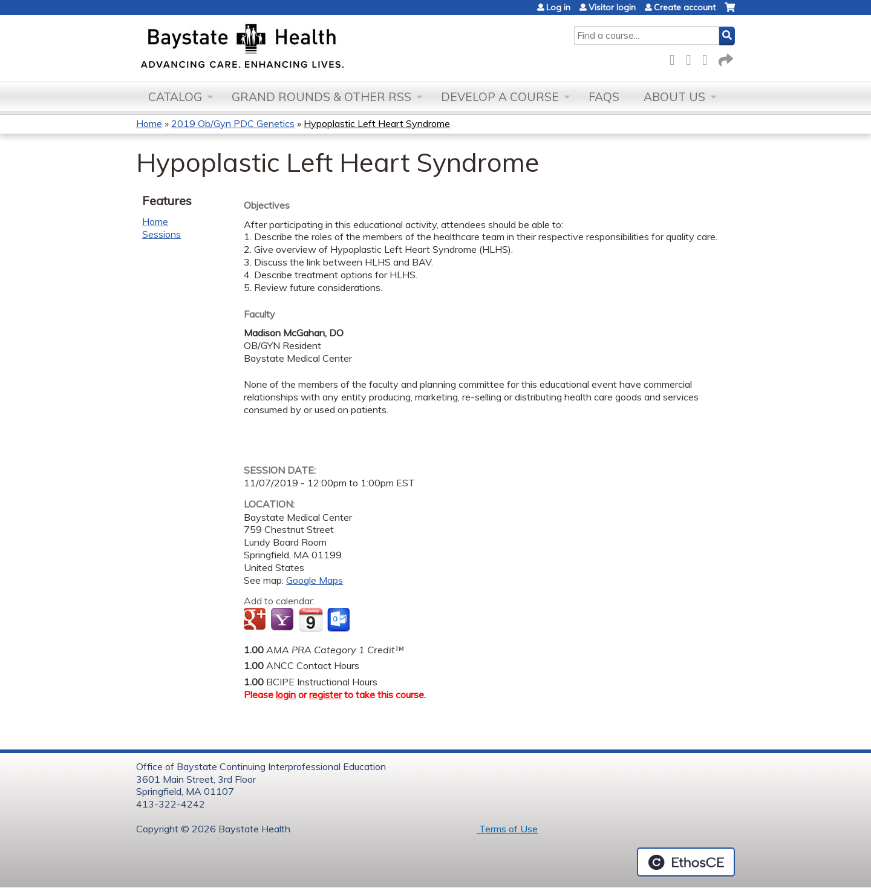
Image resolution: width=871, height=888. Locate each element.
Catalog (175, 97)
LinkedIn (708, 58)
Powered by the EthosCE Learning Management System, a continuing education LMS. (686, 862)
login (286, 694)
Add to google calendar (256, 620)
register (325, 694)
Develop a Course (500, 97)
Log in (558, 7)
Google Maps (314, 580)
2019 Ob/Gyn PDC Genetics (233, 123)
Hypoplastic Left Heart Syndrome (377, 123)
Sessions (161, 234)
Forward (725, 58)
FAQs (604, 97)
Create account (685, 7)
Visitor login (612, 7)
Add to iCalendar (310, 619)
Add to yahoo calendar (283, 620)
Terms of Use (507, 829)
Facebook (676, 58)
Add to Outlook (339, 620)
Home (149, 123)
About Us (674, 97)
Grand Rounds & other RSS (321, 97)
